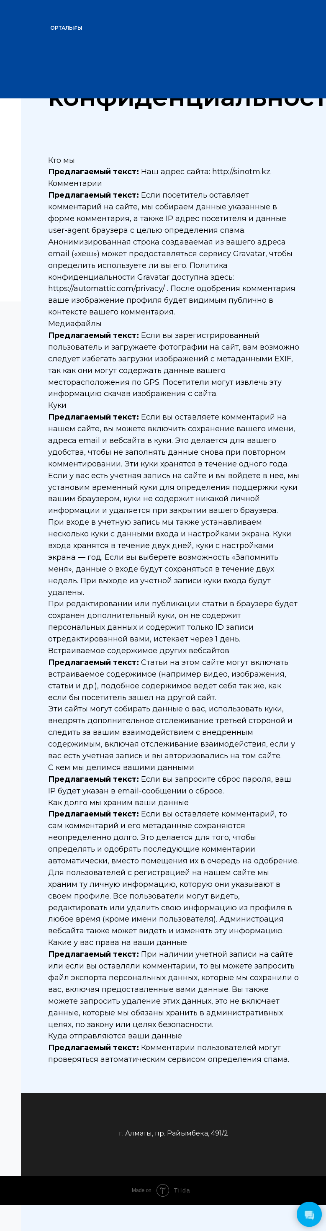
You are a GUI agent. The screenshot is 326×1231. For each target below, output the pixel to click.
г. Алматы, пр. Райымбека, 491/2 (173, 1133)
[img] (255, 23)
